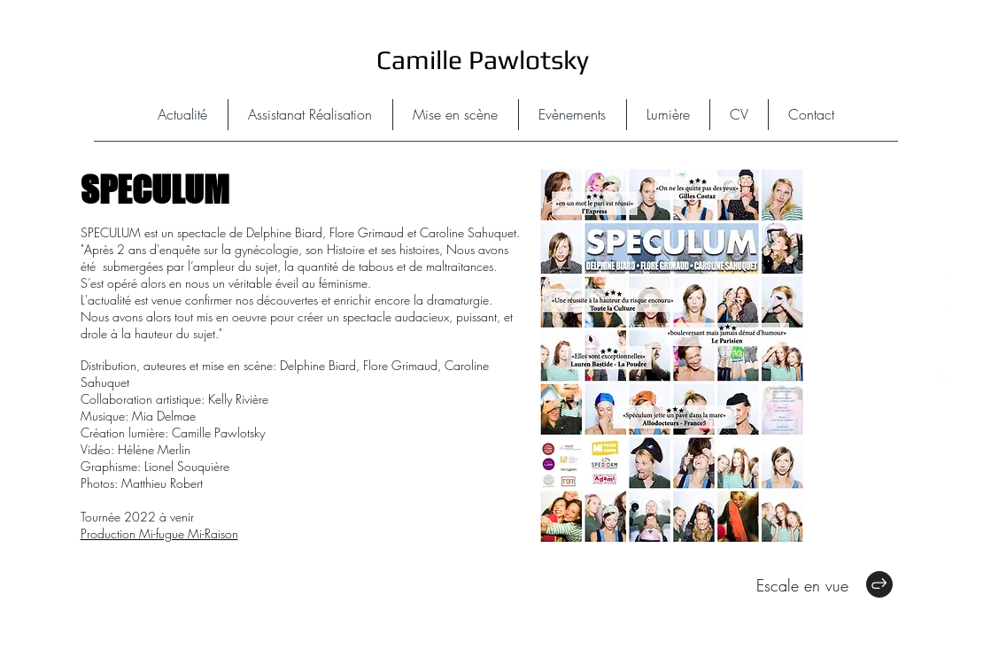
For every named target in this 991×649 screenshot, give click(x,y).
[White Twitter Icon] (944, 308)
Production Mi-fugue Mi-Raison (159, 533)
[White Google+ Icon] (944, 342)
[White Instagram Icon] (944, 377)
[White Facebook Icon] (944, 273)
